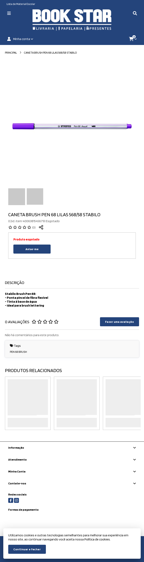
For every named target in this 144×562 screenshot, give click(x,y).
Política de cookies (97, 539)
